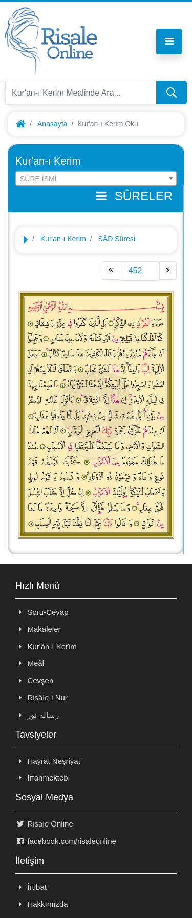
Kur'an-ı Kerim (63, 239)
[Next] (168, 270)
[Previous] (110, 270)
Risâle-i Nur (41, 697)
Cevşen (34, 680)
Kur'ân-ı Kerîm (46, 646)
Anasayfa (52, 124)
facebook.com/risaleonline (65, 841)
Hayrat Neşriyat (47, 760)
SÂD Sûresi (116, 239)
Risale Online (44, 823)
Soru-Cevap (42, 612)
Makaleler (37, 629)
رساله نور (37, 714)
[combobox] (96, 178)
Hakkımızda (41, 904)
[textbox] (96, 179)
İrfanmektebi (42, 777)
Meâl (29, 663)
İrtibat (31, 887)
